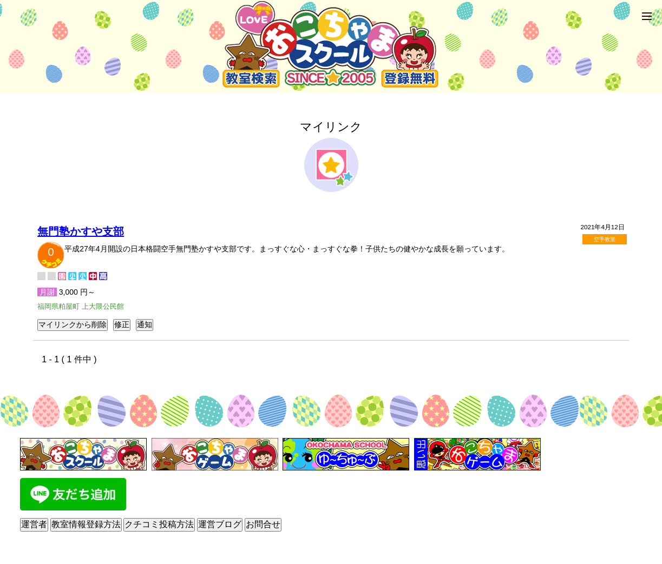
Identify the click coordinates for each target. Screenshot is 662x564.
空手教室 (604, 239)
